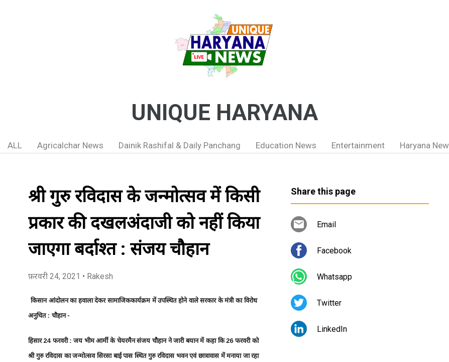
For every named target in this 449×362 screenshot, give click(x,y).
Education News (286, 145)
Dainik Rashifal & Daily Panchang (180, 145)
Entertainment (358, 145)
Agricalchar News (70, 145)
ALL (15, 145)
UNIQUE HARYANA (224, 113)
